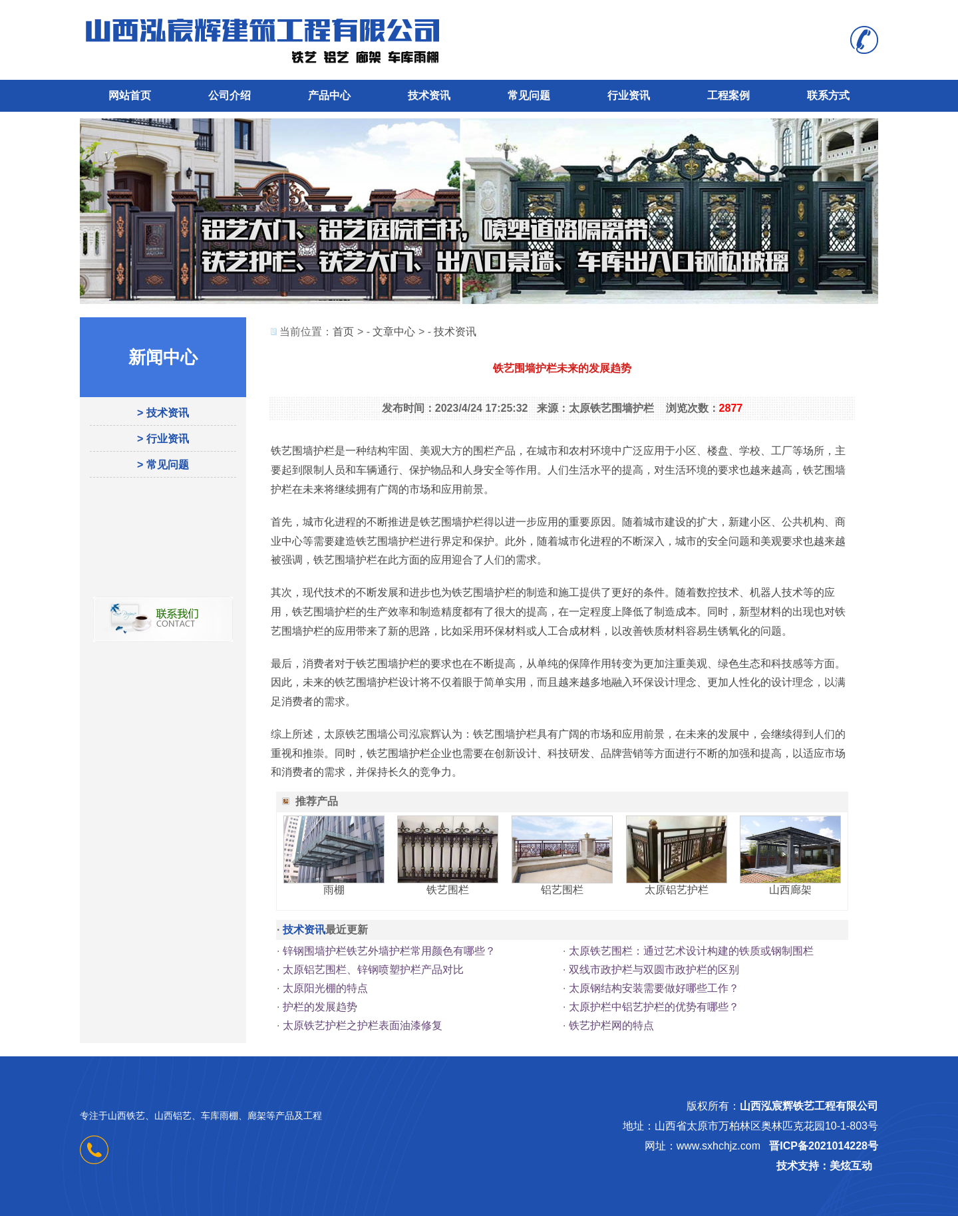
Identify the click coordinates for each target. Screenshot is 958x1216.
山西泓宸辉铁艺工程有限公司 (809, 1106)
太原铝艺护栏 (677, 889)
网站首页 (129, 95)
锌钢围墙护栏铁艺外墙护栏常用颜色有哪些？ (389, 951)
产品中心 (329, 95)
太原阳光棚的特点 (325, 988)
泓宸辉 (425, 734)
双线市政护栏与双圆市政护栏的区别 (654, 969)
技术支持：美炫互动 (824, 1165)
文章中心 (394, 331)
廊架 (256, 1115)
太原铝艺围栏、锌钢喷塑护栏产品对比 (373, 969)
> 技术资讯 (163, 412)
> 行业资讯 (163, 438)
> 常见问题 (163, 464)
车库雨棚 (219, 1115)
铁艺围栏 (447, 889)
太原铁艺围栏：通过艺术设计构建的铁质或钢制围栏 (691, 951)
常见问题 (529, 95)
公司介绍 (229, 95)
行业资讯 (628, 95)
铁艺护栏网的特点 (611, 1025)
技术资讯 (429, 95)
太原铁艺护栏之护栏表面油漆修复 (362, 1025)
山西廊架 (790, 889)
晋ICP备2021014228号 (823, 1145)
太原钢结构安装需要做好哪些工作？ (654, 988)
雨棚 (334, 889)
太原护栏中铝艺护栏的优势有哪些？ (654, 1006)
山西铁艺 (126, 1115)
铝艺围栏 (562, 889)
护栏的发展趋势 (320, 1006)
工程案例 (728, 95)
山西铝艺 (173, 1115)
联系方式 (828, 95)
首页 (343, 331)
